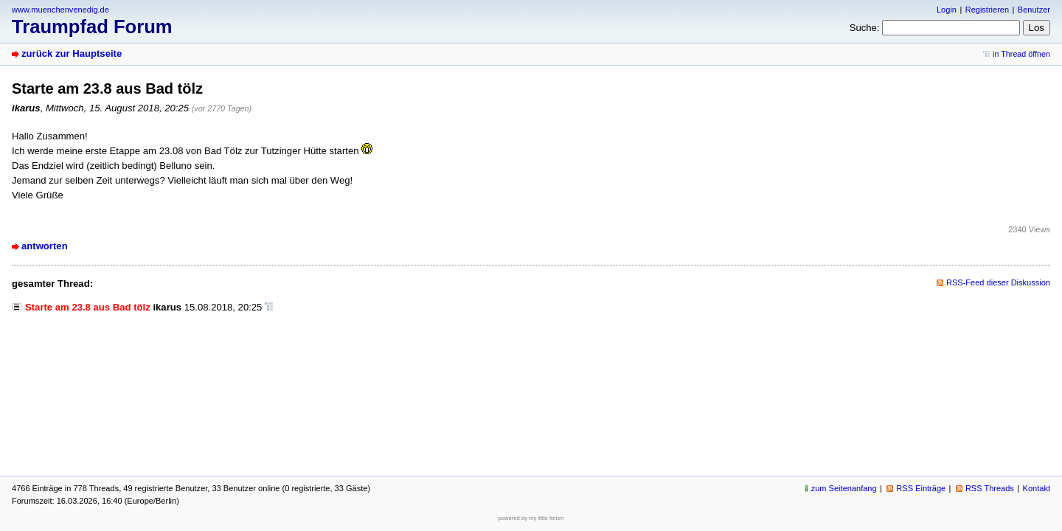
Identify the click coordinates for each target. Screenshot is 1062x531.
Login (947, 9)
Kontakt (1036, 488)
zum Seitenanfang (844, 488)
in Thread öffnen (1021, 53)
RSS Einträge (920, 488)
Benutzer (1034, 9)
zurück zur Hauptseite (71, 53)
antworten (44, 245)
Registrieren (987, 9)
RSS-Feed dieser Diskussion (998, 282)
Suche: (865, 27)
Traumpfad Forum (92, 26)
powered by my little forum (531, 518)
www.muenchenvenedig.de (60, 9)
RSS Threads (989, 488)
